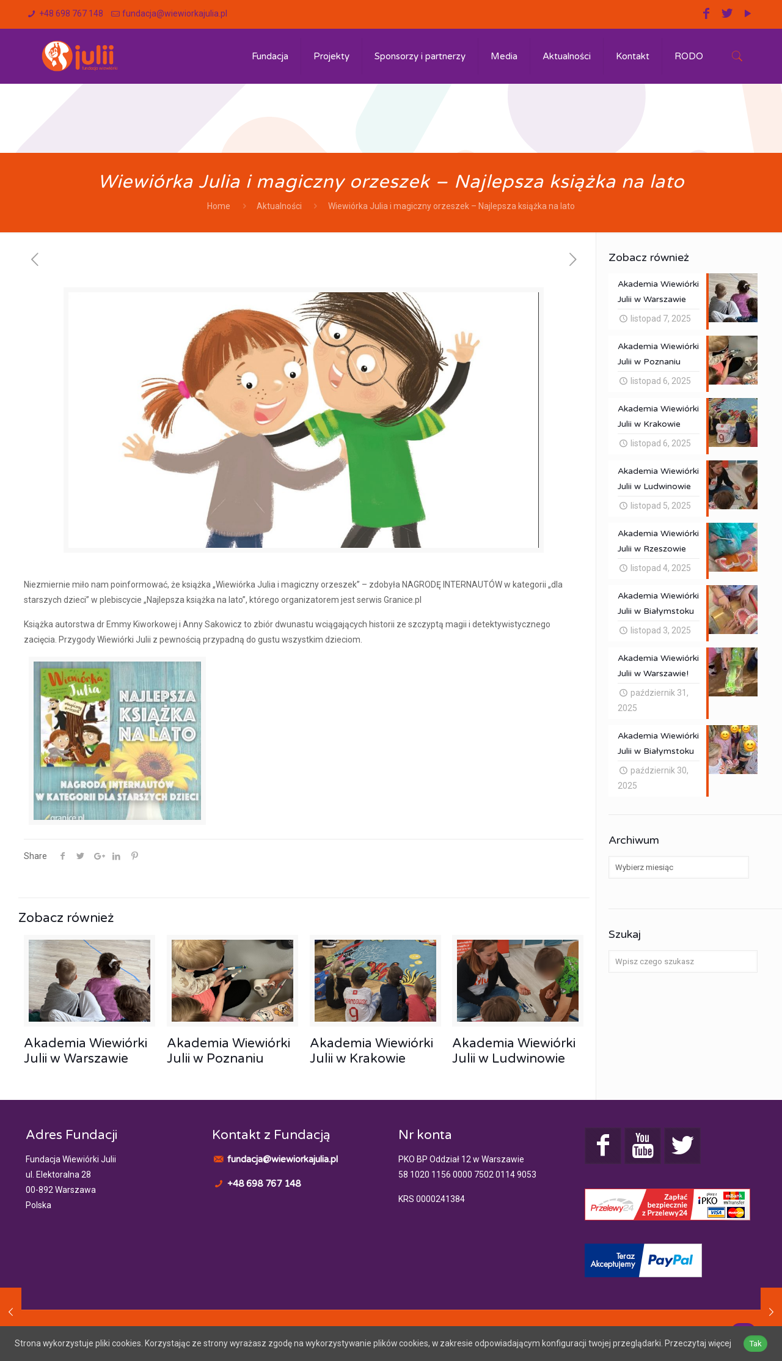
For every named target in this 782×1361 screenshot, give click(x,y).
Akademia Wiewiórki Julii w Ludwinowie (514, 1051)
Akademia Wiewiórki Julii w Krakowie (371, 1051)
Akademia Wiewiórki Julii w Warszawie (85, 1051)
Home (218, 206)
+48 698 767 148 (71, 13)
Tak (757, 1336)
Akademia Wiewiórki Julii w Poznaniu (228, 1051)
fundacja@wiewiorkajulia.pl (174, 13)
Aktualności (279, 206)
